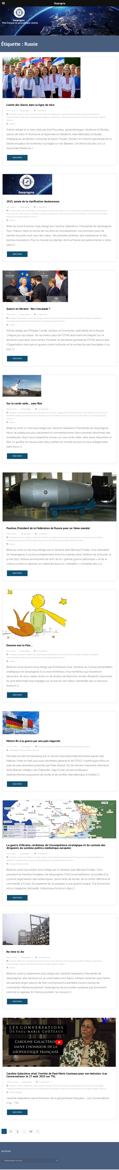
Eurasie (38, 115)
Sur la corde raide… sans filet (24, 404)
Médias (57, 858)
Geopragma (25, 111)
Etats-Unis (29, 115)
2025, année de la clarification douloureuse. (33, 202)
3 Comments (43, 409)
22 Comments (44, 958)
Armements (22, 319)
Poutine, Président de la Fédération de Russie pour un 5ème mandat (48, 528)
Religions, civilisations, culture (54, 118)
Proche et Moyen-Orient (82, 214)
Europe (44, 115)
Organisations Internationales (94, 211)
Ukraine (9, 121)
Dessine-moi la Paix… (19, 645)
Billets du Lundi (23, 211)
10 (31, 1131)
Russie (71, 118)
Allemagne (14, 751)
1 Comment (41, 111)
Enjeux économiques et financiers (44, 211)
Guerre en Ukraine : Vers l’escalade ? (28, 309)
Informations (64, 1086)
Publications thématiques (31, 118)
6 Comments (42, 207)
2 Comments (42, 315)
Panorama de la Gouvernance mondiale (64, 115)
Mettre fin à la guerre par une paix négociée (33, 741)
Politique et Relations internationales (56, 214)
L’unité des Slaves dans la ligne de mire (30, 105)
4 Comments (44, 1082)
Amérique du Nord (17, 538)
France (78, 211)
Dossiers (20, 115)
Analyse (13, 115)
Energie (33, 961)
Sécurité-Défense (82, 118)
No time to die (15, 952)
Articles (20, 1086)
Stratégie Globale (98, 118)
